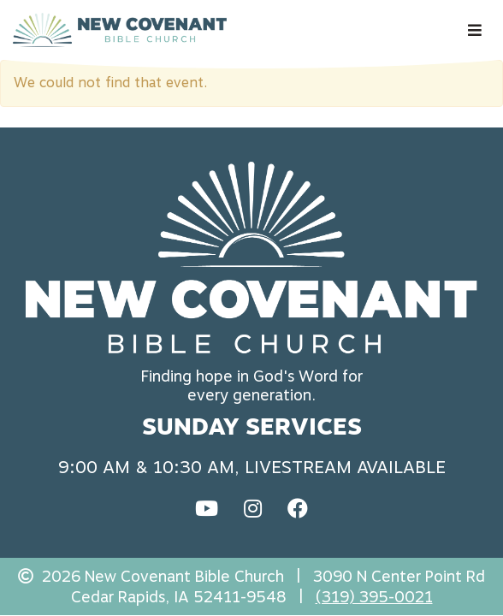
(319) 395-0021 (374, 597)
